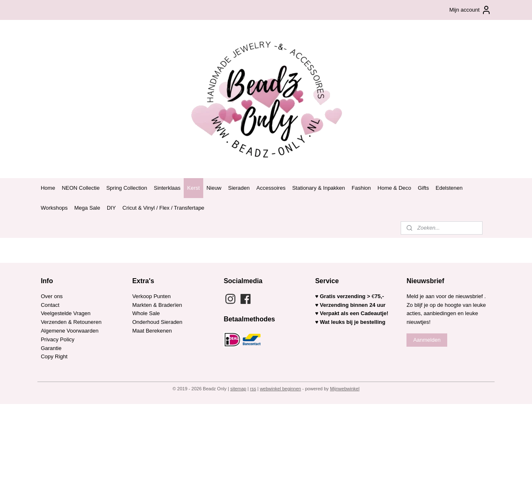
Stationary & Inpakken (318, 188)
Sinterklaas (167, 188)
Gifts (423, 188)
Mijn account (470, 10)
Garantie (52, 348)
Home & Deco (394, 188)
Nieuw (214, 188)
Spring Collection (126, 188)
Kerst (193, 188)
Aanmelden (427, 340)
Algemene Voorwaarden (70, 331)
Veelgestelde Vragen (66, 313)
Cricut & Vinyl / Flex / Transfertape (163, 208)
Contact (50, 305)
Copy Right (54, 356)
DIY (111, 208)
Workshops (54, 208)
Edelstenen (449, 188)
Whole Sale (146, 313)
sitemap (238, 388)
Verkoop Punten (151, 296)
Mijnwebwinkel (345, 388)
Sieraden (239, 188)
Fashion (361, 188)
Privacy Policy (57, 339)
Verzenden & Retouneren (71, 322)
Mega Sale (87, 208)
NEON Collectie (81, 188)
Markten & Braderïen (157, 305)
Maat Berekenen (152, 331)
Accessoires (271, 188)
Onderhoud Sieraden (157, 322)
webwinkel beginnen (280, 388)
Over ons (52, 296)
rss (253, 388)
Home (48, 188)
